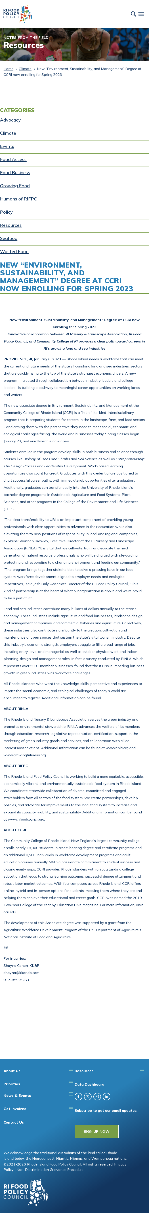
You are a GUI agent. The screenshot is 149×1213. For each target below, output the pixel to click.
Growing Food (15, 185)
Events (7, 146)
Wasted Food (14, 251)
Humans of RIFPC (18, 199)
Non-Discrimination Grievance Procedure (50, 1169)
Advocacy (10, 120)
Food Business (15, 172)
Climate (8, 133)
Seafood (8, 238)
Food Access (13, 159)
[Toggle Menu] (141, 14)
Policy (6, 212)
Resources (11, 225)
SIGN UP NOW (97, 1131)
